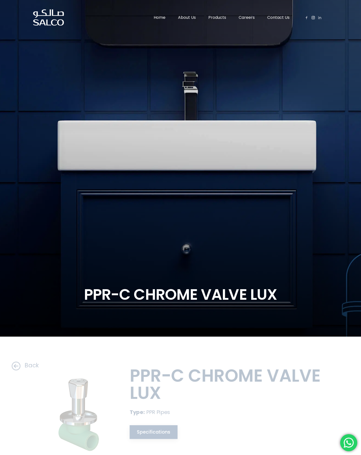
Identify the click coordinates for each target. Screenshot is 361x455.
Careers (247, 17)
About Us (187, 17)
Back (19, 365)
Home (159, 17)
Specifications (150, 432)
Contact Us (278, 17)
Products (217, 17)
